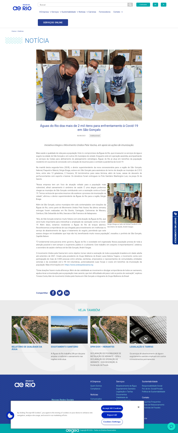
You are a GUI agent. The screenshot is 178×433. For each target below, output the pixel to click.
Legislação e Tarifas (124, 381)
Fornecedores (104, 12)
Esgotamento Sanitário (126, 378)
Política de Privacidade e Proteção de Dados (89, 429)
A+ (155, 5)
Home (14, 21)
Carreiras (92, 12)
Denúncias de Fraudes (151, 397)
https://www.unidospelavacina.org (79, 254)
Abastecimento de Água (126, 375)
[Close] (138, 407)
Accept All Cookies (112, 408)
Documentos (121, 384)
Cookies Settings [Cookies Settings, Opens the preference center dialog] (112, 422)
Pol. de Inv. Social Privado (152, 378)
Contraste (143, 5)
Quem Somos (96, 375)
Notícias (21, 21)
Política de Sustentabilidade (153, 381)
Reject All (112, 415)
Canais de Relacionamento (153, 394)
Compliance (95, 378)
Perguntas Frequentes (151, 391)
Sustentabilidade (150, 371)
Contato (145, 387)
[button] (10, 415)
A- (163, 5)
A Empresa (95, 371)
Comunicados (96, 388)
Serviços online (151, 12)
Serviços (120, 371)
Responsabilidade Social (152, 375)
